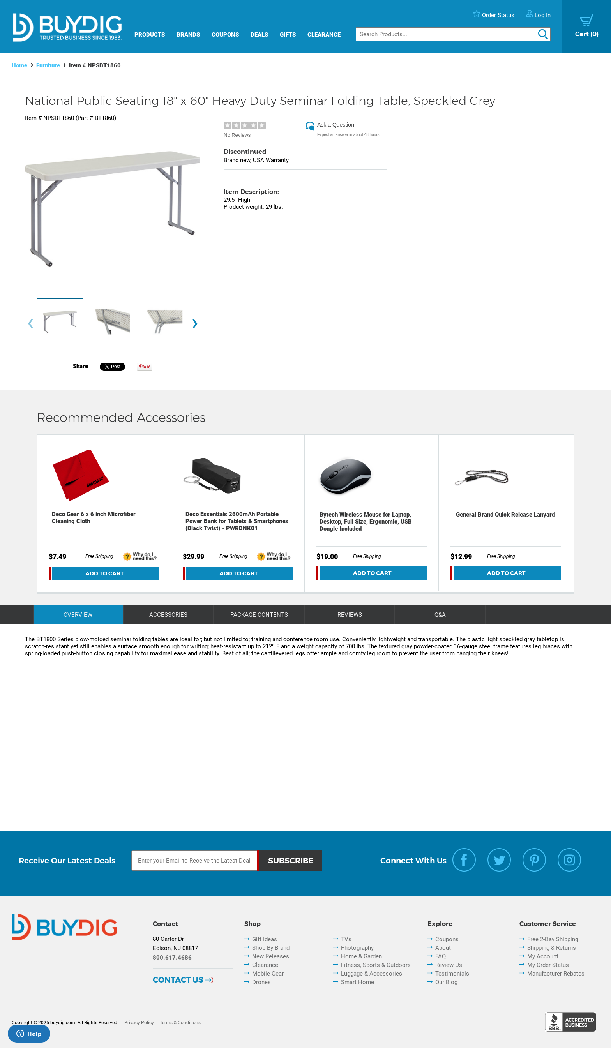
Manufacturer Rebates (556, 973)
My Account (542, 956)
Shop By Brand (271, 947)
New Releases (270, 956)
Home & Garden (361, 956)
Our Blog (446, 982)
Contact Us (178, 979)
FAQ (440, 956)
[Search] (453, 34)
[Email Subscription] (194, 860)
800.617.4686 (172, 957)
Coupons (225, 34)
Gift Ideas (264, 939)
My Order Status (548, 965)
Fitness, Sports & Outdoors (376, 965)
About (443, 947)
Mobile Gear (268, 973)
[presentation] (30, 323)
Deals (259, 34)
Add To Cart (104, 573)
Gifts (288, 34)
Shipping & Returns (551, 947)
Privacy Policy (139, 1022)
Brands (188, 34)
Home (19, 65)
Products (149, 34)
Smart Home (357, 982)
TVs (346, 939)
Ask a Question (335, 125)
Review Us (448, 965)
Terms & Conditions (180, 1022)
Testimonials (452, 973)
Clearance (324, 34)
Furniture (48, 65)
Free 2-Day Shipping (552, 939)
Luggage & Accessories (371, 973)
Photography (357, 947)
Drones (261, 982)
